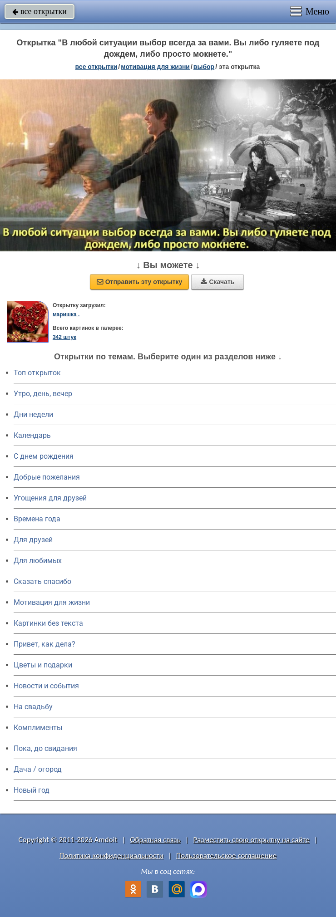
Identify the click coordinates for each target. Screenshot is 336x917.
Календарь (32, 435)
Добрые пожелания (47, 477)
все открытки (39, 11)
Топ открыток (37, 372)
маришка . (66, 314)
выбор (203, 66)
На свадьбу (33, 706)
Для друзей (33, 539)
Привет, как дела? (44, 644)
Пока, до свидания (45, 748)
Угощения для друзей (50, 498)
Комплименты (38, 727)
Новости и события (46, 686)
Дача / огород (38, 769)
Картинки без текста (48, 623)
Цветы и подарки (43, 665)
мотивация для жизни (155, 66)
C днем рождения (44, 456)
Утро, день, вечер (43, 393)
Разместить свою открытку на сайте (251, 839)
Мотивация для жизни (52, 602)
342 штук (64, 337)
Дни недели (33, 414)
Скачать (217, 281)
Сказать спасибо (42, 581)
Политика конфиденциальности (111, 855)
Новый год (31, 790)
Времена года (37, 519)
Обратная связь (155, 839)
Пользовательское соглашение (226, 855)
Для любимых (38, 560)
